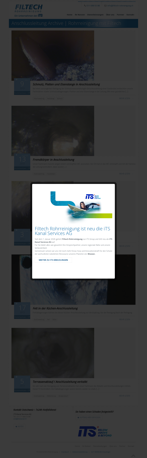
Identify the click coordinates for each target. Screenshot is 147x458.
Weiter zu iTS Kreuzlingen (53, 260)
